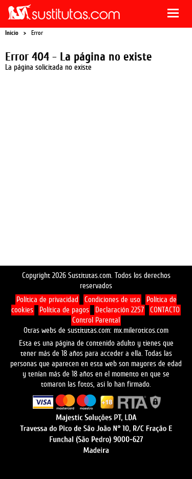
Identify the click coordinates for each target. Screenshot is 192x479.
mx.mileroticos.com (141, 330)
